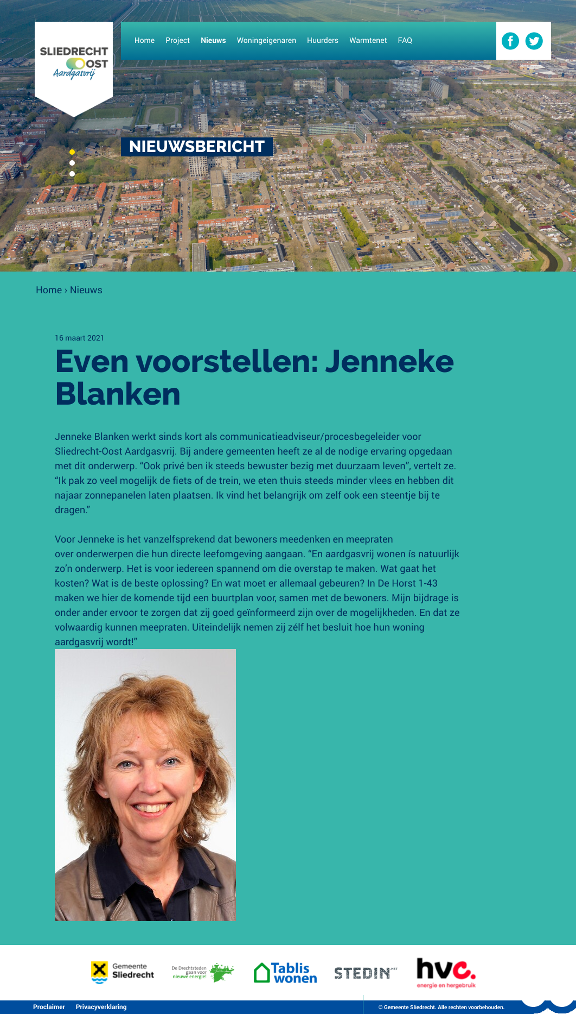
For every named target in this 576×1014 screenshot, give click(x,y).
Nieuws (86, 289)
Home (49, 289)
